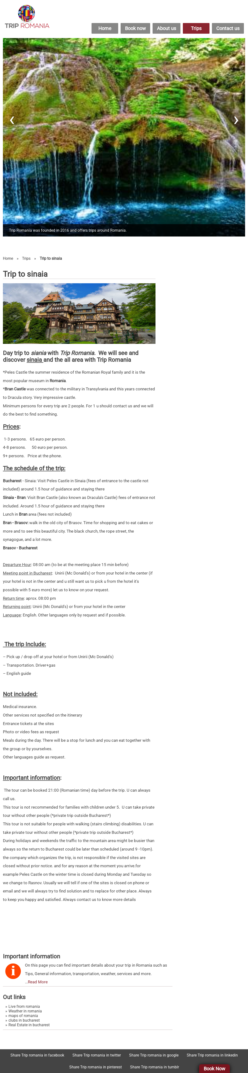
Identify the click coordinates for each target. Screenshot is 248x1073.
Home (104, 28)
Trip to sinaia (51, 258)
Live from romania (24, 1006)
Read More (38, 981)
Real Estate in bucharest (29, 1025)
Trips (196, 28)
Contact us (228, 28)
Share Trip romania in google (153, 1055)
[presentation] (12, 119)
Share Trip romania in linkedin (212, 1055)
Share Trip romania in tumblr (154, 1067)
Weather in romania (25, 1011)
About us (166, 28)
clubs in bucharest (24, 1020)
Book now (135, 28)
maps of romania (23, 1015)
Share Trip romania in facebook (37, 1055)
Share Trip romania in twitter (96, 1055)
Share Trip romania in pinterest (95, 1067)
